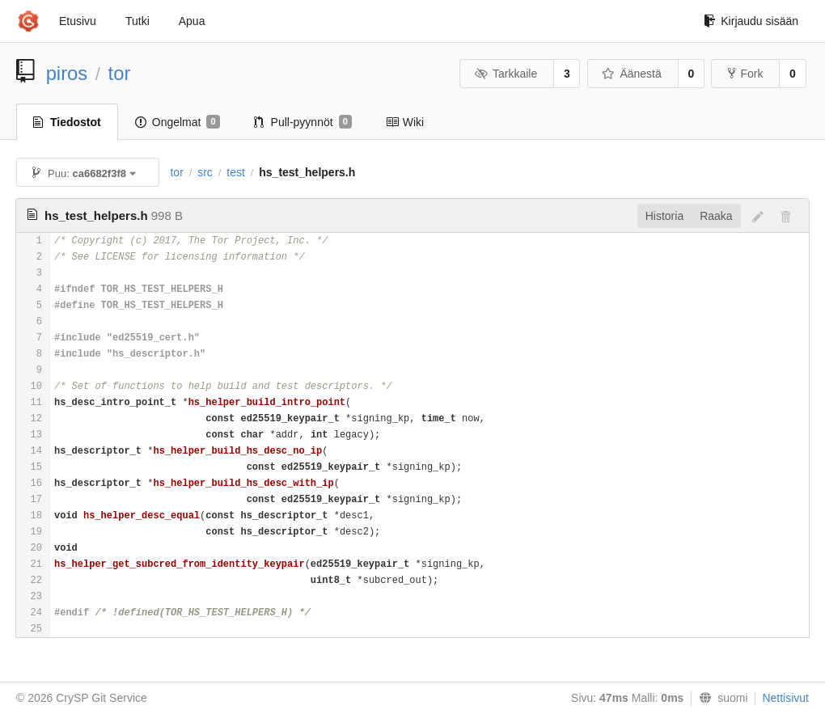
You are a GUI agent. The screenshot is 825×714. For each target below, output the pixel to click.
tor (119, 73)
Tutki (137, 21)
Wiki (405, 122)
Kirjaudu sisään (751, 21)
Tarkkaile (505, 73)
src (205, 172)
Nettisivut (785, 697)
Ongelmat (177, 122)
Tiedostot (67, 122)
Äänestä (632, 73)
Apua (192, 21)
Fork (745, 73)
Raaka (716, 215)
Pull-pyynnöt (303, 122)
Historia (664, 215)
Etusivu (77, 21)
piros (67, 73)
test (235, 172)
